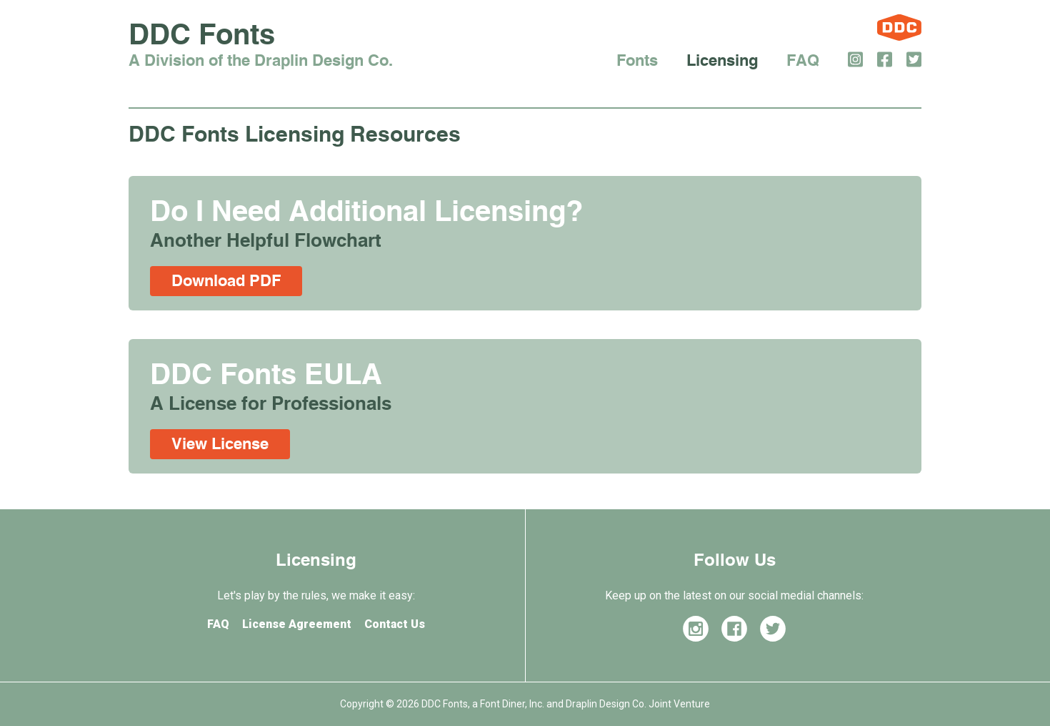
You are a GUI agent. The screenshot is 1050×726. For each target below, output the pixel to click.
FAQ (802, 61)
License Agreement (296, 624)
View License (220, 444)
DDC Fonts (261, 47)
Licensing (722, 61)
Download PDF (226, 281)
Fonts (637, 61)
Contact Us (394, 624)
